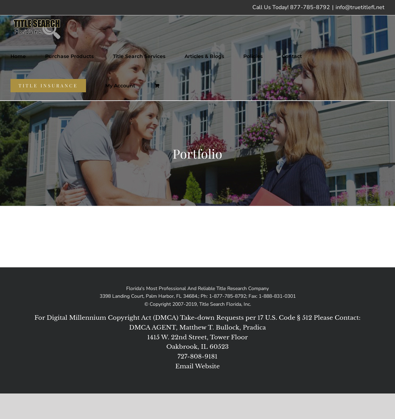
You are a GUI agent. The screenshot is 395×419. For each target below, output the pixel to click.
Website (207, 366)
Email (184, 366)
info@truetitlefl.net (360, 7)
